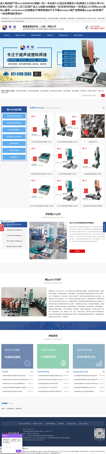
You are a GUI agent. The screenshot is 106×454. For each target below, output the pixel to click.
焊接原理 (50, 35)
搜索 (103, 95)
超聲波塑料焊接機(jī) (21, 90)
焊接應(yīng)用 (63, 35)
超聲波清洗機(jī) (92, 90)
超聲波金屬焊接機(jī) (33, 90)
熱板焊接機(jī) (75, 90)
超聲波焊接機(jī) (36, 35)
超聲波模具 (83, 90)
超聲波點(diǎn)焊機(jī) (56, 90)
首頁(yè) (6, 35)
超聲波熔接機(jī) (44, 90)
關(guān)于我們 (92, 18)
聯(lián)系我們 (101, 18)
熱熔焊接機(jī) (67, 90)
